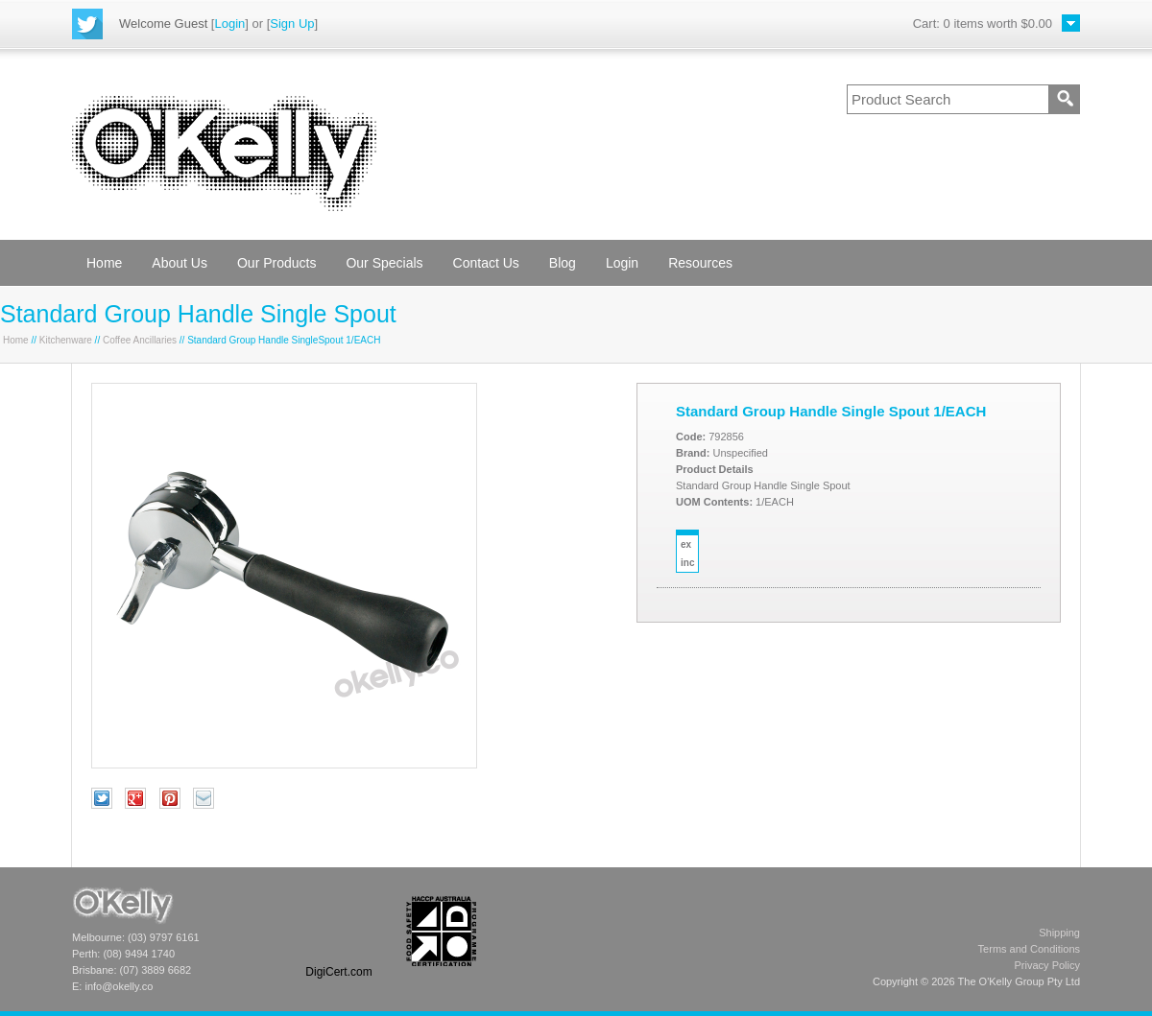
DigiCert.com (338, 972)
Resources (700, 263)
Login (229, 23)
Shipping (1059, 932)
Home (104, 263)
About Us (179, 263)
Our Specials (384, 263)
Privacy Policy (1047, 965)
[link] (339, 931)
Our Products (276, 263)
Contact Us (486, 263)
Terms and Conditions (1029, 949)
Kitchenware (65, 340)
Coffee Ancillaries (140, 340)
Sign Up (292, 23)
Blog (562, 263)
